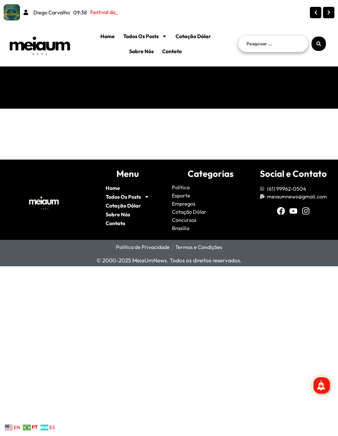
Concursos (184, 220)
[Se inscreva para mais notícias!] (321, 385)
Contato (172, 51)
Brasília (180, 228)
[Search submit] (319, 44)
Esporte (181, 195)
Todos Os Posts (145, 36)
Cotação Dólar (193, 36)
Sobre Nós (141, 51)
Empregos (183, 203)
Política (181, 187)
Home (107, 36)
